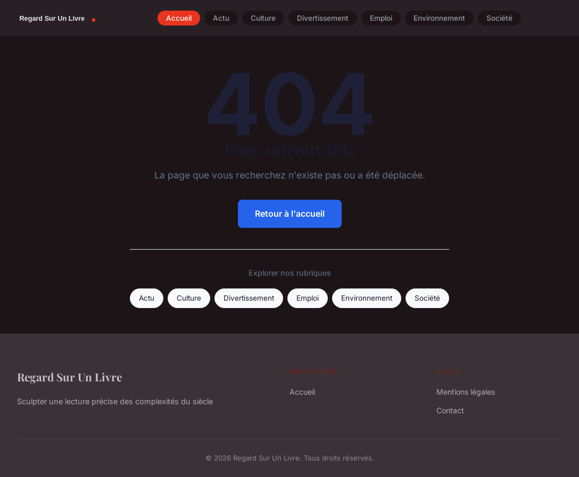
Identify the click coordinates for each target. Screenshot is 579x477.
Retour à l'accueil (290, 213)
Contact (450, 410)
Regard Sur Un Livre (69, 376)
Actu (221, 18)
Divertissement (323, 18)
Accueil (179, 18)
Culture (263, 18)
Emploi (381, 18)
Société (499, 18)
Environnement (439, 18)
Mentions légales (465, 391)
